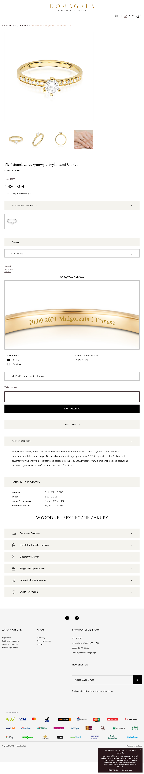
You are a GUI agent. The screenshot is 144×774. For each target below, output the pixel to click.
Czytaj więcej (127, 770)
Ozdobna (16, 365)
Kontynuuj (113, 769)
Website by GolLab (134, 747)
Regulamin (108, 692)
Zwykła (15, 360)
